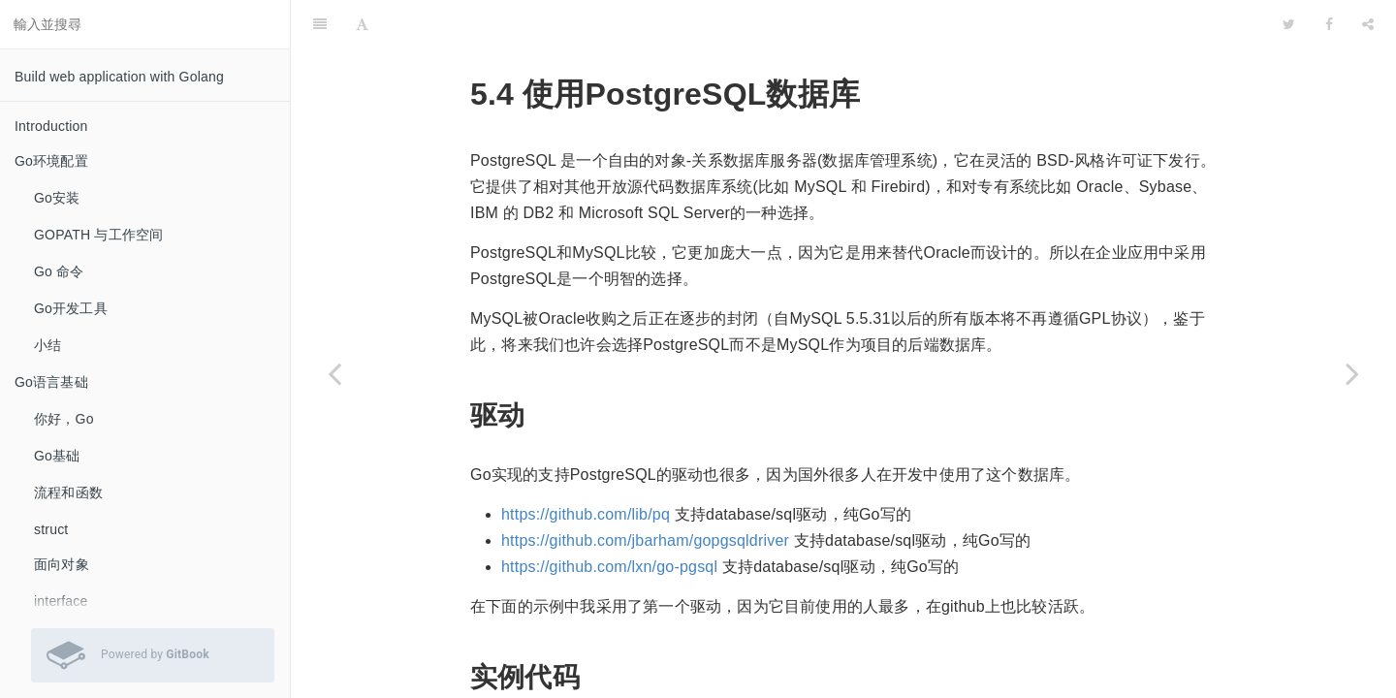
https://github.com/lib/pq (585, 466)
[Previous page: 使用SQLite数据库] (334, 373)
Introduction (51, 126)
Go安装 (56, 198)
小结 (47, 345)
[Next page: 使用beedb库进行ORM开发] (1352, 373)
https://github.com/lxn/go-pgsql (609, 518)
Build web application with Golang (119, 76)
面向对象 (61, 564)
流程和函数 (68, 492)
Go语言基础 (51, 382)
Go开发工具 (71, 308)
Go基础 (56, 455)
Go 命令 (59, 271)
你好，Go (64, 419)
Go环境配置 (51, 161)
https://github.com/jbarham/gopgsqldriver (645, 492)
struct (51, 529)
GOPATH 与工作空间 (98, 234)
